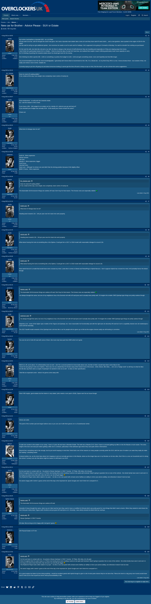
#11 (148, 311)
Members (25, 15)
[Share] (146, 35)
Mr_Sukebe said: (25, 181)
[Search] (145, 15)
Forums (6, 15)
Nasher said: (24, 289)
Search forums (14, 18)
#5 (148, 151)
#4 (148, 125)
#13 (148, 361)
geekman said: (24, 316)
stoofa (4, 29)
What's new (14, 15)
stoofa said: (23, 234)
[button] (20, 15)
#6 (148, 176)
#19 (148, 527)
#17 (148, 467)
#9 (148, 256)
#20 (148, 551)
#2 (148, 70)
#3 (148, 96)
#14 (148, 389)
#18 (148, 496)
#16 (148, 441)
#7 (148, 201)
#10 (148, 285)
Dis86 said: (23, 206)
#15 (148, 416)
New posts (5, 18)
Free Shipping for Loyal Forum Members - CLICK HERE (114, 12)
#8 (148, 230)
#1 (148, 35)
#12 (148, 336)
